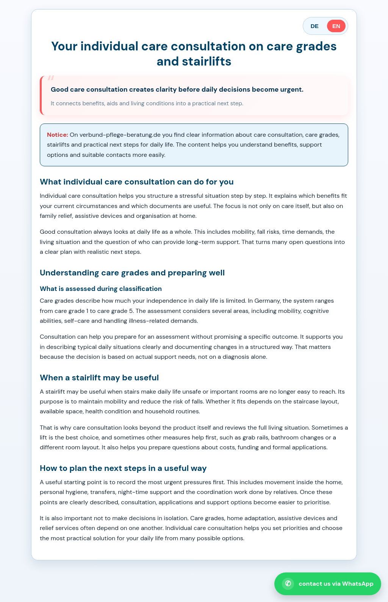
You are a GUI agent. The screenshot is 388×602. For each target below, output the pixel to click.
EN (336, 26)
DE (315, 26)
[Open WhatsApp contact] (327, 583)
